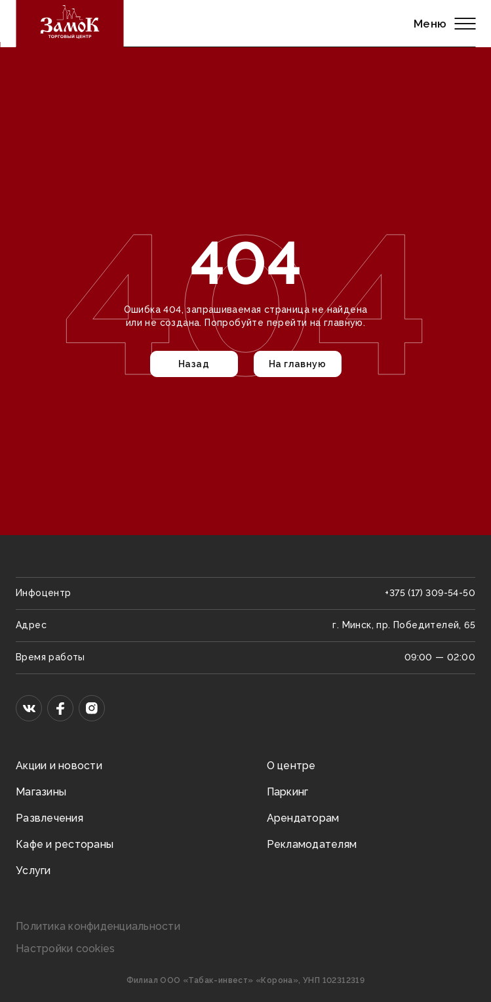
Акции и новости (59, 765)
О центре (291, 765)
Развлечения (49, 818)
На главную (297, 364)
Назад (193, 364)
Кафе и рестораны (64, 844)
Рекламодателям (312, 844)
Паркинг (288, 792)
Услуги (33, 870)
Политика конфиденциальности (98, 926)
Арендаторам (303, 818)
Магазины (41, 792)
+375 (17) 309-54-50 (430, 593)
